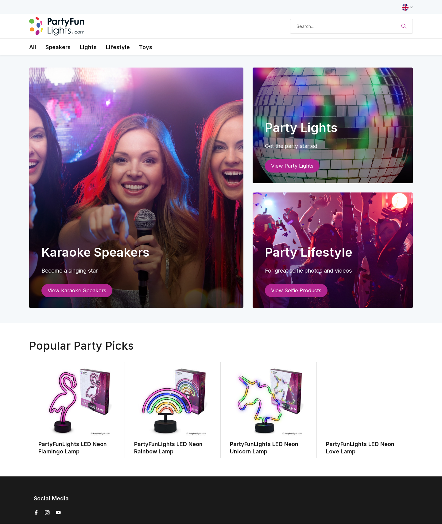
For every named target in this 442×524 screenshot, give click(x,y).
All (32, 47)
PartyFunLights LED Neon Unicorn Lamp (264, 447)
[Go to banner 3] (333, 250)
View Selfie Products (296, 290)
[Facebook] (36, 513)
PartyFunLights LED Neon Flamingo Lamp (72, 447)
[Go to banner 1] (136, 188)
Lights (88, 47)
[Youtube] (58, 513)
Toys (145, 47)
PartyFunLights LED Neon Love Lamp (360, 447)
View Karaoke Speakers (77, 290)
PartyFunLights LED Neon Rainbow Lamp (168, 447)
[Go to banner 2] (333, 125)
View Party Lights (292, 166)
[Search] (351, 26)
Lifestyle (118, 47)
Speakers (58, 47)
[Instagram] (47, 513)
